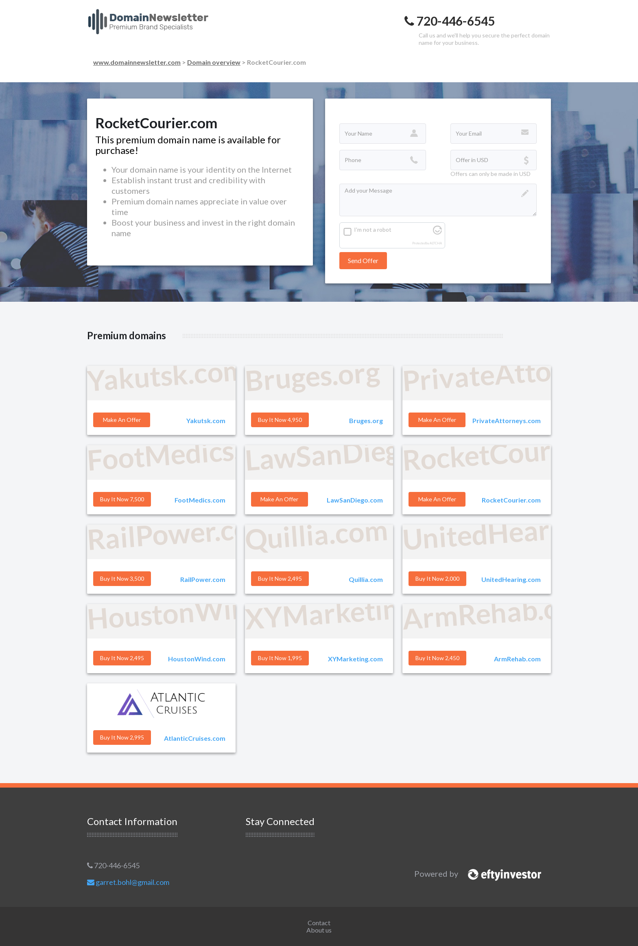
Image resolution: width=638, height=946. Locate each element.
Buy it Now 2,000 (437, 578)
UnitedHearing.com (511, 579)
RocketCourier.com (511, 500)
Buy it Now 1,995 (280, 657)
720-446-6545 (113, 865)
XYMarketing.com (355, 659)
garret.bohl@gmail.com (128, 882)
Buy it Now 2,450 (437, 657)
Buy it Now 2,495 (280, 578)
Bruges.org (366, 420)
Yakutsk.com (205, 420)
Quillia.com (366, 579)
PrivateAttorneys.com (506, 420)
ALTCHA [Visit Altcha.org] (436, 243)
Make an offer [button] (122, 419)
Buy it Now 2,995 (122, 737)
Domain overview (213, 62)
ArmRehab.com (517, 659)
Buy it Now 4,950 (280, 419)
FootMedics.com (200, 500)
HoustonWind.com (196, 659)
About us (319, 930)
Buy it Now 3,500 (122, 578)
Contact (319, 922)
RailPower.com (202, 579)
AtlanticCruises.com (194, 738)
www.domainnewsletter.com (137, 62)
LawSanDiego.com (355, 500)
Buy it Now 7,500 (122, 499)
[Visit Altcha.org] (437, 232)
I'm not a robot (372, 229)
